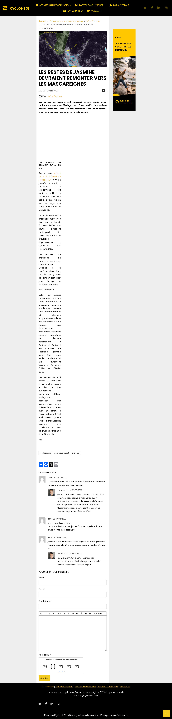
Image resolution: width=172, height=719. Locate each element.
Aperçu (98, 613)
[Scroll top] (166, 713)
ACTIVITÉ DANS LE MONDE (89, 5)
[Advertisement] (73, 137)
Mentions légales (52, 715)
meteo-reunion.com (85, 686)
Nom (41, 577)
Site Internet (45, 601)
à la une (75, 453)
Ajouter (44, 678)
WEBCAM (93, 10)
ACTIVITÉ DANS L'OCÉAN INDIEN (53, 5)
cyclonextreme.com (108, 686)
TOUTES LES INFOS (73, 10)
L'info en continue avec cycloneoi (66, 21)
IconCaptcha (60, 672)
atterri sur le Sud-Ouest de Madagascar (50, 176)
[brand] (14, 8)
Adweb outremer (64, 686)
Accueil (42, 21)
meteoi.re (125, 686)
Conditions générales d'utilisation (81, 715)
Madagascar (45, 453)
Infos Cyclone (93, 21)
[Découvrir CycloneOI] (124, 70)
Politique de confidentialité (114, 715)
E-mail (42, 589)
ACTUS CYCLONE (119, 5)
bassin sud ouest (61, 453)
